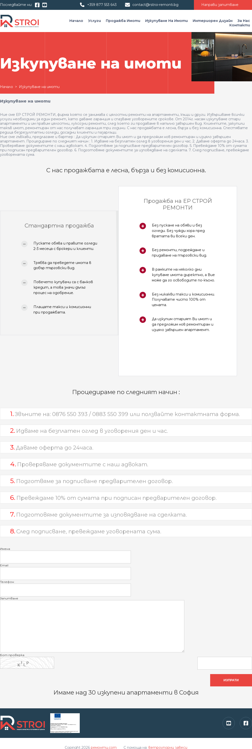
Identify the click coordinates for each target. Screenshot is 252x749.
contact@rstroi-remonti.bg (155, 4)
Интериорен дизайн (213, 20)
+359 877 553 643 (102, 4)
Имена (5, 549)
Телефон (7, 582)
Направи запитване (219, 4)
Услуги (95, 20)
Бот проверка (12, 655)
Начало (76, 20)
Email (4, 565)
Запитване (9, 598)
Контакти (239, 25)
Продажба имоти (123, 20)
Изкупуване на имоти (167, 20)
